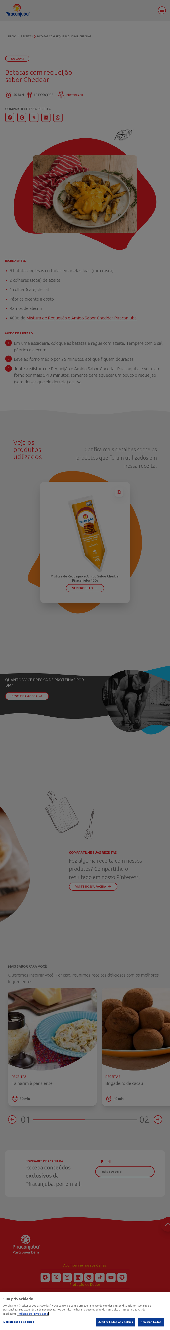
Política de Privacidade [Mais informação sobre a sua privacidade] (32, 1313)
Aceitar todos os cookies (115, 1321)
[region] (85, 1311)
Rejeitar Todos (151, 1321)
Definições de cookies (18, 1321)
